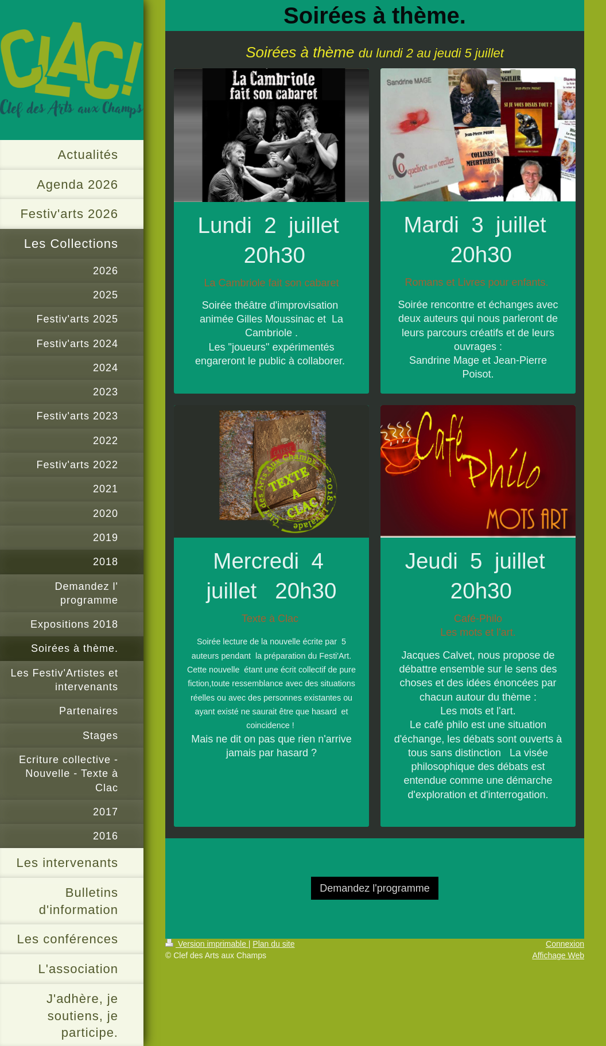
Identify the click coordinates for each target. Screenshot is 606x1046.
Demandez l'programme (375, 888)
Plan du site (273, 943)
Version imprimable (206, 943)
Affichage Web (558, 955)
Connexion (565, 943)
